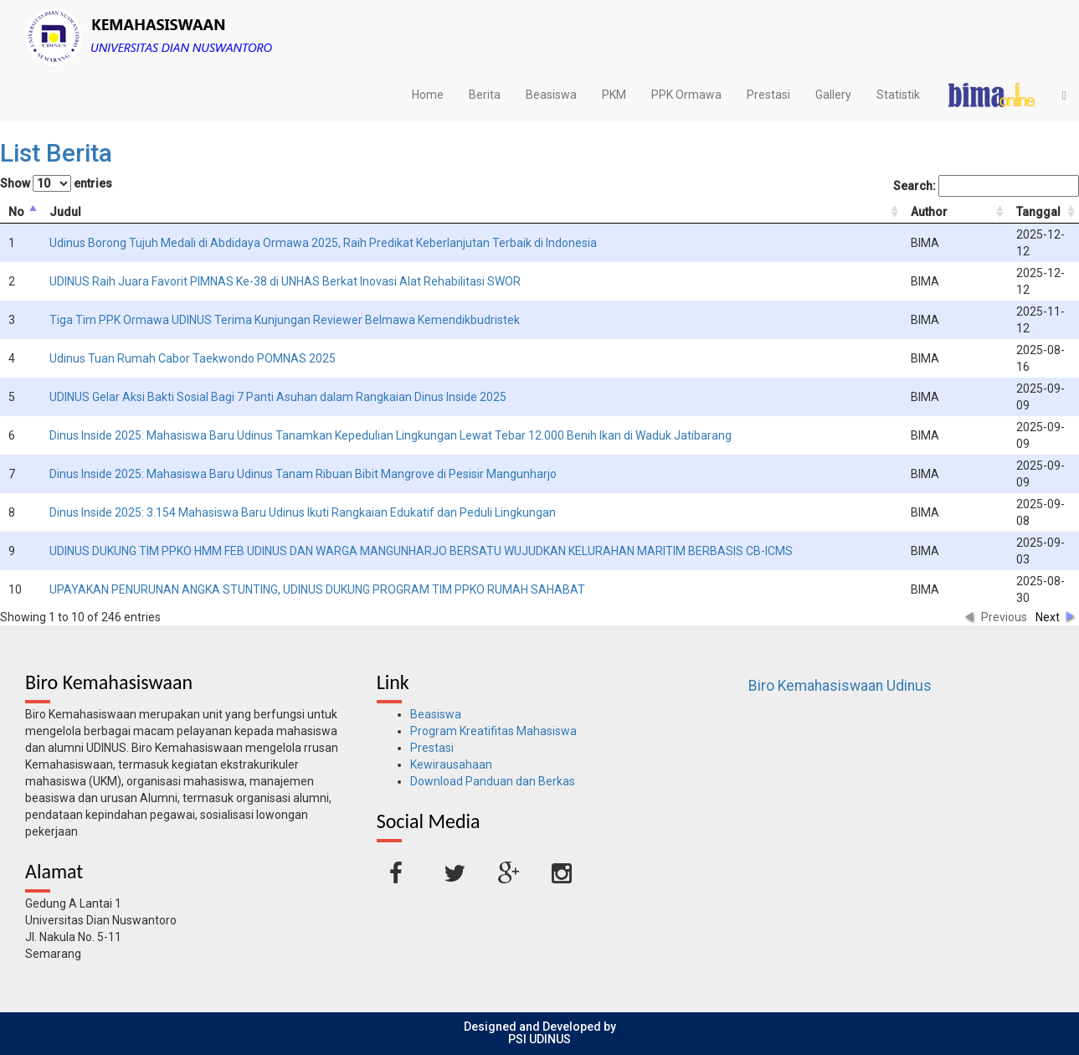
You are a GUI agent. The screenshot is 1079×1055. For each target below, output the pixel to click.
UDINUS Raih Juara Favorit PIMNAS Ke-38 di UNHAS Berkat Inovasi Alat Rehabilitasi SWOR (285, 281)
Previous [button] (1004, 617)
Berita (485, 94)
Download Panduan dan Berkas (492, 781)
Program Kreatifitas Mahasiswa (493, 731)
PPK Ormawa (686, 94)
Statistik (898, 94)
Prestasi (768, 94)
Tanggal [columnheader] (1038, 212)
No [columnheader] (16, 212)
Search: (986, 186)
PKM (614, 94)
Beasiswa (551, 94)
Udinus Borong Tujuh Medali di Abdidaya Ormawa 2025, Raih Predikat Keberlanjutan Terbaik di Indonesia (323, 243)
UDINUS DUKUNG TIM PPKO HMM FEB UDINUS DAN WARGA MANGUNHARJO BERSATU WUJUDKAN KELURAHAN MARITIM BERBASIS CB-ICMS (421, 551)
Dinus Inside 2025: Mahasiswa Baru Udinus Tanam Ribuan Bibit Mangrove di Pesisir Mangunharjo (303, 474)
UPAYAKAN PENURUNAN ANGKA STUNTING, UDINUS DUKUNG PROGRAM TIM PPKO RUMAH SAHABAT (317, 589)
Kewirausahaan (451, 764)
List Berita (56, 152)
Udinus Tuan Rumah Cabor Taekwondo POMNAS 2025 (192, 358)
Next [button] (1047, 617)
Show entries (56, 183)
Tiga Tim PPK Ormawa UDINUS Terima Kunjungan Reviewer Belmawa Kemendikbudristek (284, 320)
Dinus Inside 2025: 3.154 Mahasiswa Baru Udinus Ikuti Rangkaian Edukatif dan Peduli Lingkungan (302, 512)
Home (428, 94)
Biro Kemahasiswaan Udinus (840, 685)
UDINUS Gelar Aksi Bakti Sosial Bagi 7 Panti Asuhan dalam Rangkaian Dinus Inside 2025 (277, 397)
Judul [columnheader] (65, 212)
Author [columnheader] (929, 212)
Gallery (833, 94)
